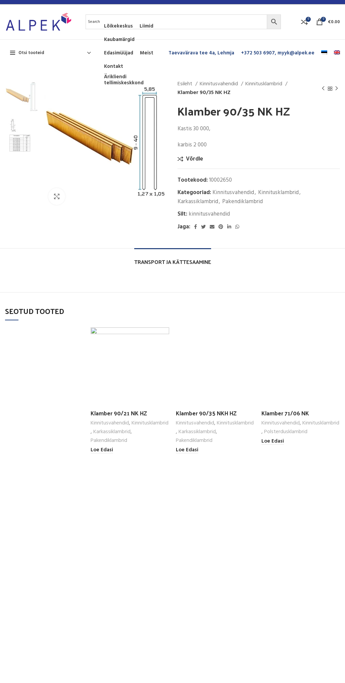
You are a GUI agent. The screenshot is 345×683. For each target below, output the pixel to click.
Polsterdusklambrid (285, 432)
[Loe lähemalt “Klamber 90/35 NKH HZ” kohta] (187, 450)
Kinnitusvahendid (219, 84)
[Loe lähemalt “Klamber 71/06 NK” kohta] (272, 441)
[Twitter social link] (203, 226)
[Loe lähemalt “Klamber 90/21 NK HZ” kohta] (102, 450)
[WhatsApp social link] (237, 226)
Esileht (186, 84)
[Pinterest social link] (220, 226)
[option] (21, 97)
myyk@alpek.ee (296, 53)
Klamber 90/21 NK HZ (119, 413)
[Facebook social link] (195, 226)
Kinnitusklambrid (264, 84)
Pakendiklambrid (242, 201)
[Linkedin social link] (229, 226)
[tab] (172, 258)
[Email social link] (212, 226)
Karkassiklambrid (198, 201)
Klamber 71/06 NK (285, 413)
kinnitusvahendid (209, 214)
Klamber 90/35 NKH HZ (206, 413)
